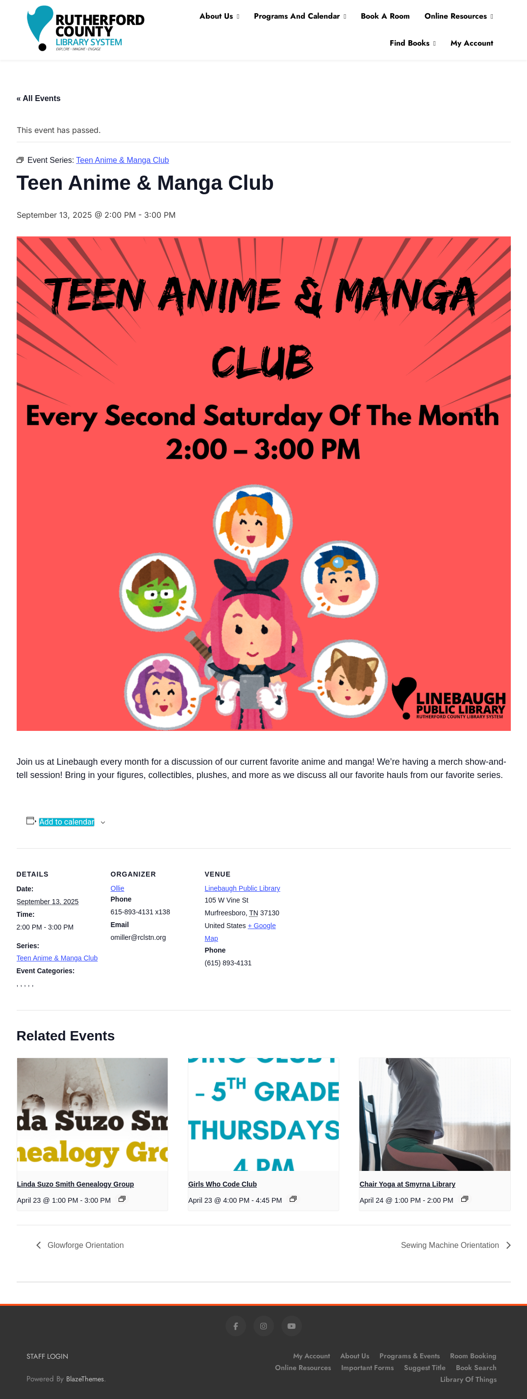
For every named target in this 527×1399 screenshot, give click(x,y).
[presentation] (92, 1114)
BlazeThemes (85, 1379)
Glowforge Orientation (85, 1245)
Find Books (409, 43)
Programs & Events (409, 1356)
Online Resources (456, 16)
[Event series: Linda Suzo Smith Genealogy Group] (122, 1199)
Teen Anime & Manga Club (57, 958)
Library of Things (468, 1379)
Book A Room (385, 16)
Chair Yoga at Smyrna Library (407, 1184)
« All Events (39, 98)
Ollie (118, 888)
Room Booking (473, 1356)
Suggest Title (425, 1368)
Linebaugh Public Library (242, 888)
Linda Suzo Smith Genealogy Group (75, 1184)
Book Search (476, 1368)
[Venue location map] (350, 915)
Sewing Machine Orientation (451, 1245)
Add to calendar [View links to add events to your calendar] (66, 822)
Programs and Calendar (297, 16)
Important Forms (367, 1368)
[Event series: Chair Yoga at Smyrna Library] (464, 1199)
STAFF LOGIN (47, 1356)
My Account (472, 43)
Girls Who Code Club (222, 1184)
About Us (216, 16)
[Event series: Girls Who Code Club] (293, 1199)
